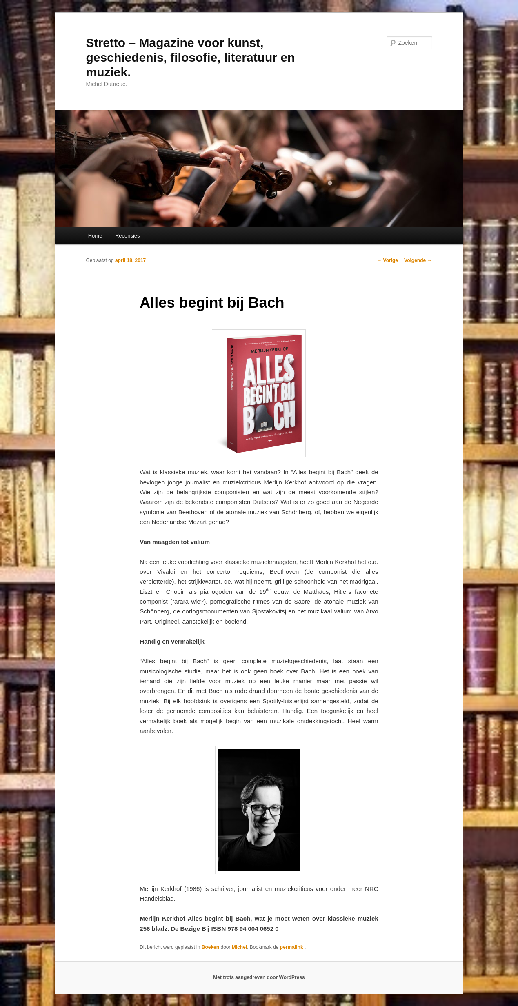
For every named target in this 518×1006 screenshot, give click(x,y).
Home (95, 236)
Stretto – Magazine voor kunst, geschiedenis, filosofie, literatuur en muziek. (190, 57)
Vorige (387, 260)
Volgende (418, 260)
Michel (239, 947)
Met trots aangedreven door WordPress (259, 977)
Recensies (127, 236)
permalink (292, 947)
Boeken (210, 947)
